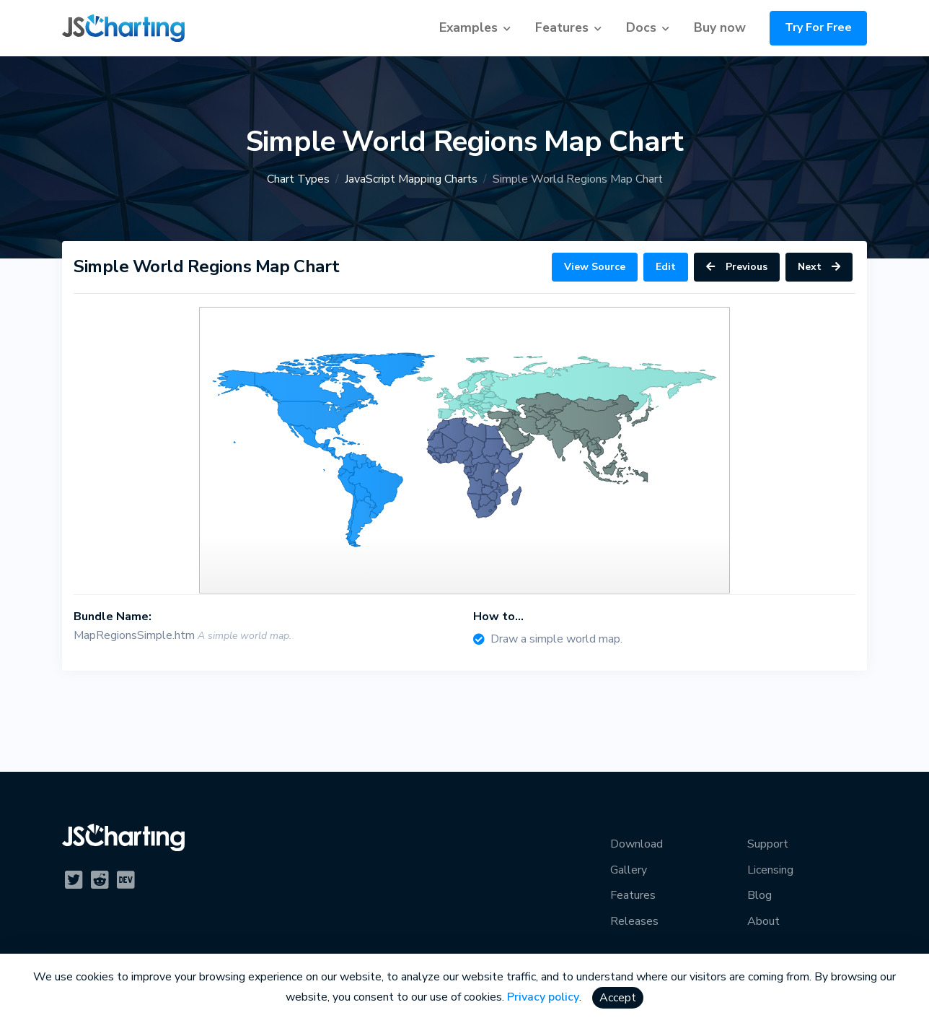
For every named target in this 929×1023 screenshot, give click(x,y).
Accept (617, 998)
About (763, 921)
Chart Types (298, 179)
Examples (468, 27)
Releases (634, 921)
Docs (641, 27)
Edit (666, 267)
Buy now (720, 27)
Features (562, 27)
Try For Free (818, 27)
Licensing (770, 870)
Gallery (628, 870)
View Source (594, 267)
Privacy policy (543, 997)
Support (767, 844)
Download (636, 844)
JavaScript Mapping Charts (411, 179)
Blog (759, 895)
